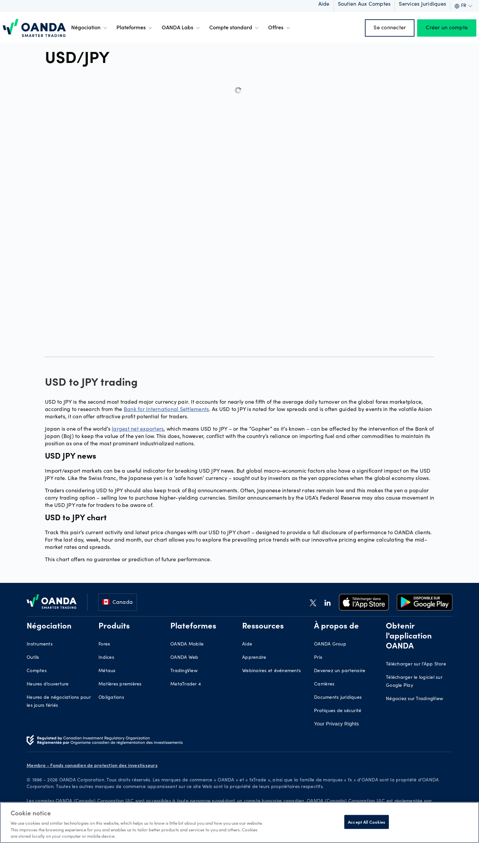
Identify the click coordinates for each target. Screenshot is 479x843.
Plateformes (135, 28)
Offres (279, 28)
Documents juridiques (338, 697)
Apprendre (254, 657)
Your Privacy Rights (336, 723)
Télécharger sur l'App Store (416, 664)
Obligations (111, 697)
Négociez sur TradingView (414, 699)
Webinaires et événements (271, 671)
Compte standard (234, 28)
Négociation (89, 28)
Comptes (37, 671)
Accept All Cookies (366, 822)
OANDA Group (330, 644)
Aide (247, 644)
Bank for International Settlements (166, 408)
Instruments (40, 644)
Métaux (107, 671)
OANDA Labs (181, 28)
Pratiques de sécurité (337, 711)
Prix (318, 657)
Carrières (324, 684)
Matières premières (120, 684)
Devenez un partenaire (339, 671)
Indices (106, 657)
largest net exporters (138, 428)
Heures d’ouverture (48, 684)
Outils (33, 657)
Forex (104, 644)
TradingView (184, 671)
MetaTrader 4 (185, 684)
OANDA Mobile (187, 644)
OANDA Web (184, 657)
